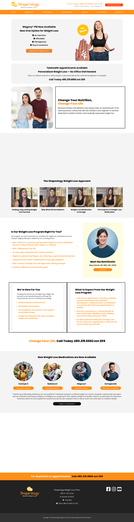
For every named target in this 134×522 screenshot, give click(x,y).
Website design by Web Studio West (81, 517)
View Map (67, 500)
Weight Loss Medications (67, 404)
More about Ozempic (23, 388)
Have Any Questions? (114, 5)
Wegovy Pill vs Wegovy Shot (39, 51)
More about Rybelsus (52, 388)
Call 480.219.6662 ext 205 (87, 476)
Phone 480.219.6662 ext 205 (67, 503)
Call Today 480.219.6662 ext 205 (84, 4)
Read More (102, 270)
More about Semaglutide (110, 388)
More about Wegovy (81, 388)
